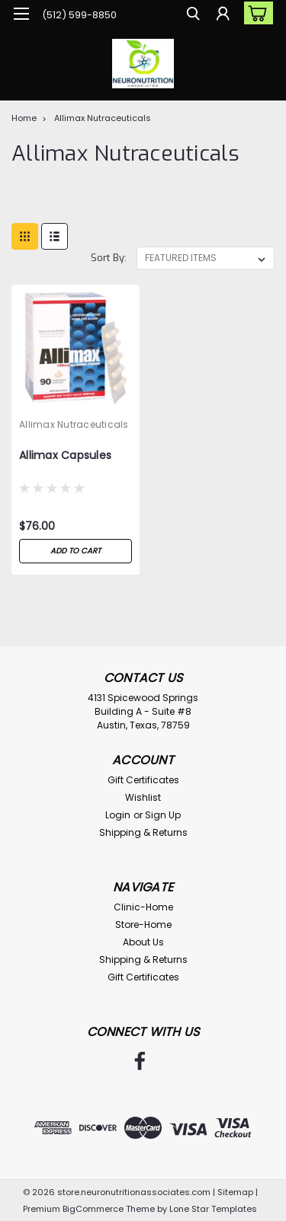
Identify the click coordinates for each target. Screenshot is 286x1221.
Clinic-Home (143, 907)
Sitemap (235, 1192)
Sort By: (109, 257)
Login (117, 814)
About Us (143, 942)
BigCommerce (93, 1209)
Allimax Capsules (65, 455)
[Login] (223, 16)
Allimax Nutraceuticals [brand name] (74, 424)
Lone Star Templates (213, 1209)
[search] (192, 16)
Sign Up (163, 814)
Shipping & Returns (143, 832)
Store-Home (143, 924)
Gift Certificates (143, 779)
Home (24, 118)
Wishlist (143, 797)
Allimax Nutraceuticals (102, 118)
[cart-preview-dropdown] (255, 13)
